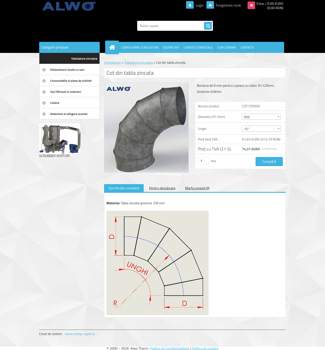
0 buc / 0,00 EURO (269, 3)
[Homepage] (114, 47)
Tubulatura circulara (138, 62)
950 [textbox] (247, 116)
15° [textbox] (247, 128)
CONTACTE (247, 47)
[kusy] (203, 161)
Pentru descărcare (162, 188)
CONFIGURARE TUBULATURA (140, 47)
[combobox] (261, 117)
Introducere (112, 62)
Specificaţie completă (123, 188)
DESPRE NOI (171, 47)
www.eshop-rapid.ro (80, 333)
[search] (208, 26)
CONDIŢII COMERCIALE (198, 47)
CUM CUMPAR (226, 47)
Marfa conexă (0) (197, 188)
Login (199, 5)
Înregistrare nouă (228, 5)
